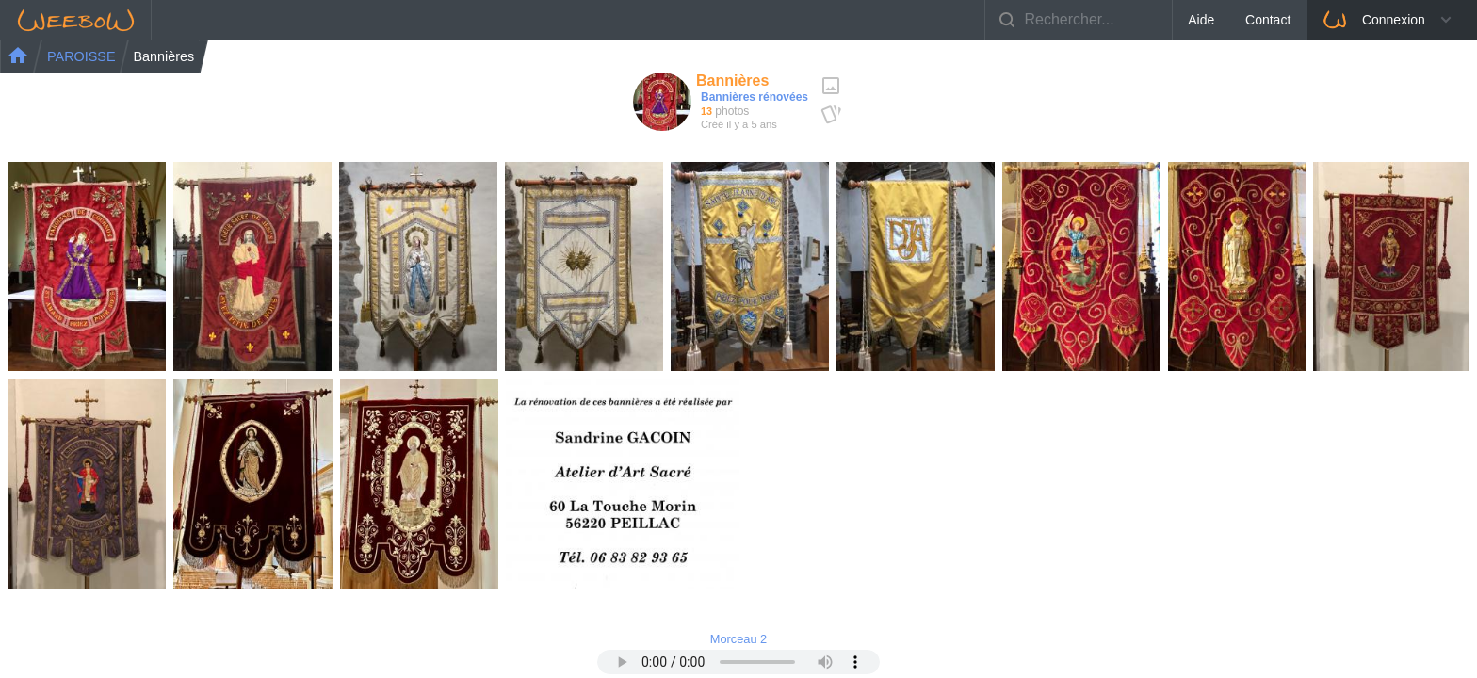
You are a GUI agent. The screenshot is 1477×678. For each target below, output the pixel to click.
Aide (1201, 19)
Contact (1267, 19)
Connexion (1373, 20)
